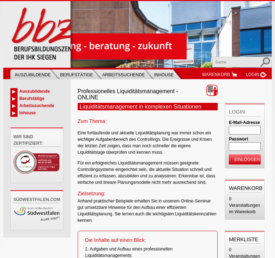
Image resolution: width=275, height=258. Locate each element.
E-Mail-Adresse (244, 122)
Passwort (238, 139)
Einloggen (247, 159)
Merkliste (243, 239)
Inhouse (164, 74)
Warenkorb (216, 74)
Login (252, 74)
